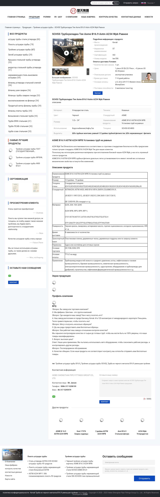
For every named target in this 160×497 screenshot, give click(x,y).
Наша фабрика (88, 17)
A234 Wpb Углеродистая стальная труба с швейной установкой (142, 432)
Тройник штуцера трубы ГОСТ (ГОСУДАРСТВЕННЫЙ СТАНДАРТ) (28, 151)
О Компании (71, 17)
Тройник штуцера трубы (43, 27)
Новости (149, 17)
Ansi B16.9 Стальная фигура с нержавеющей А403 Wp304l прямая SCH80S (122, 432)
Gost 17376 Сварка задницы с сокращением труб (81, 432)
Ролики (46, 17)
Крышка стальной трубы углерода (24, 60)
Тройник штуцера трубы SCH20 (94, 364)
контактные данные (131, 17)
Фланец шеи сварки (17, 90)
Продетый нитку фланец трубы (22, 106)
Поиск (116, 3)
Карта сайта (10, 479)
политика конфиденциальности (16, 493)
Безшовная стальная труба (21, 116)
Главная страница (16, 17)
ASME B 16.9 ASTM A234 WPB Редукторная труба (61, 432)
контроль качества (108, 17)
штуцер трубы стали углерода (22, 39)
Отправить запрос (130, 3)
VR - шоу (58, 17)
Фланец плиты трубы (18, 111)
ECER (85, 494)
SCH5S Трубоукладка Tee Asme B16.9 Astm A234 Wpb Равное (69, 80)
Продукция (34, 17)
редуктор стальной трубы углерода (24, 67)
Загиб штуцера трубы (18, 55)
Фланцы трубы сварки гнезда (22, 95)
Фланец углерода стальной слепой (24, 83)
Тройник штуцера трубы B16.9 (68, 364)
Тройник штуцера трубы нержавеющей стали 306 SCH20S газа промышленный (82, 475)
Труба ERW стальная (17, 121)
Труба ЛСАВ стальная (18, 126)
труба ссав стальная (17, 131)
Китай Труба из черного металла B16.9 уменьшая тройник (54, 493)
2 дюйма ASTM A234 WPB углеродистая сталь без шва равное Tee (101, 432)
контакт (98, 93)
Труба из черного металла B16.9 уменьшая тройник (129, 364)
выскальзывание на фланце (21, 100)
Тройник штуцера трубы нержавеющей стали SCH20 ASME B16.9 (82, 468)
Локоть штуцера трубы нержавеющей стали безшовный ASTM (44, 468)
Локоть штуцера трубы (19, 44)
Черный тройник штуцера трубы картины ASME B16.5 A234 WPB (79, 462)
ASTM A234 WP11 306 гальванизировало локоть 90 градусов (45, 475)
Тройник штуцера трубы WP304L (29, 157)
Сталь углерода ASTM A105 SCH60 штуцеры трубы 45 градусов (43, 462)
